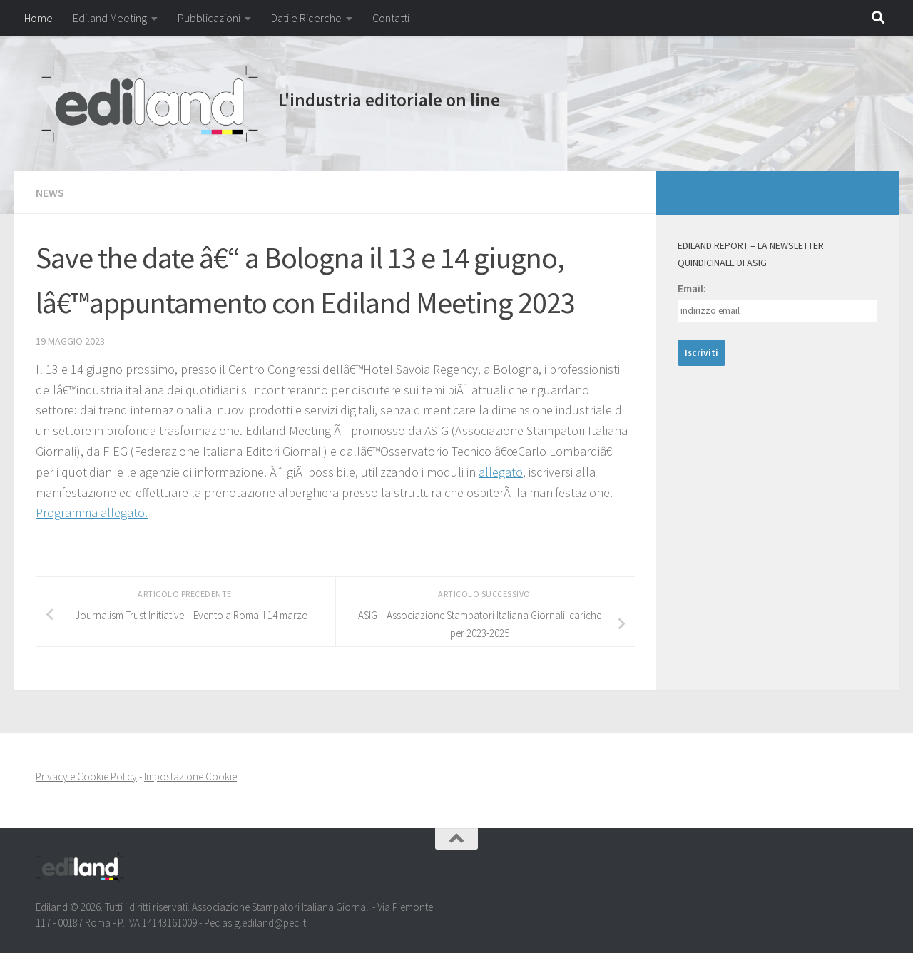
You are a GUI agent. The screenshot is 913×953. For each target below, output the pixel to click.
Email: (692, 288)
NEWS (50, 192)
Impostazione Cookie (190, 776)
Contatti (390, 18)
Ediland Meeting (110, 18)
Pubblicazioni (209, 18)
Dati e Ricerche (306, 18)
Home (38, 18)
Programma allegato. (92, 512)
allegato (501, 472)
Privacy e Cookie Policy (86, 776)
